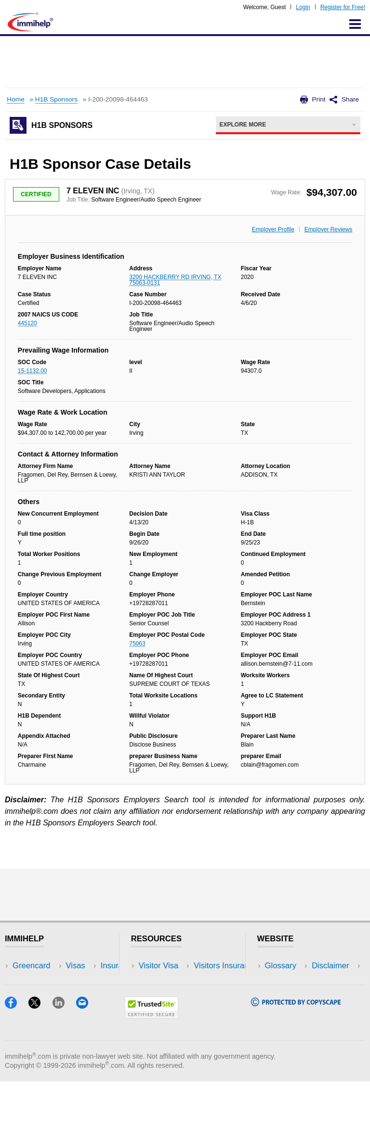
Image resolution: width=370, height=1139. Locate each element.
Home (15, 99)
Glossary (281, 965)
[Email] (86, 1063)
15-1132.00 (32, 370)
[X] (40, 1063)
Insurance (30, 994)
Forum (24, 1008)
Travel (89, 980)
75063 (137, 643)
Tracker (26, 1023)
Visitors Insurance (170, 980)
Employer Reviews (328, 229)
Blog (85, 1023)
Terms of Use (288, 1008)
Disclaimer (284, 980)
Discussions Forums (175, 1008)
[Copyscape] (296, 1061)
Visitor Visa (158, 965)
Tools (87, 1008)
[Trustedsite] (151, 1073)
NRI (85, 994)
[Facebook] (16, 1063)
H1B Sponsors (56, 99)
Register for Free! (342, 7)
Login (303, 7)
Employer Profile (273, 229)
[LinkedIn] (64, 1063)
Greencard (31, 965)
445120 (27, 323)
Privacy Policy (290, 994)
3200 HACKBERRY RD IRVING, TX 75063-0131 (175, 280)
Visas (22, 980)
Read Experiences (171, 994)
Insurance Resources (176, 1023)
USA (86, 965)
